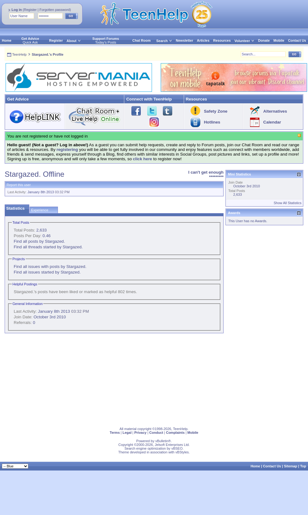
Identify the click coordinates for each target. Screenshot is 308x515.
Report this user (19, 185)
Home (7, 40)
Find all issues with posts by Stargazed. (50, 266)
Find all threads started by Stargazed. (48, 247)
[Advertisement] (102, 378)
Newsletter (184, 40)
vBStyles (182, 452)
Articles (203, 40)
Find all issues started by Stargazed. (47, 272)
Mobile (278, 40)
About (72, 41)
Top (303, 466)
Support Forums (105, 38)
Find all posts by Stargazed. (39, 241)
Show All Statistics (287, 203)
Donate (264, 40)
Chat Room (141, 40)
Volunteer (242, 41)
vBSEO (176, 448)
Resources (222, 40)
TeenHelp (19, 54)
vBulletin (161, 441)
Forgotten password (55, 10)
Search (164, 41)
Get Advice (30, 38)
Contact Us (297, 40)
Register (30, 10)
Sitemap (290, 466)
